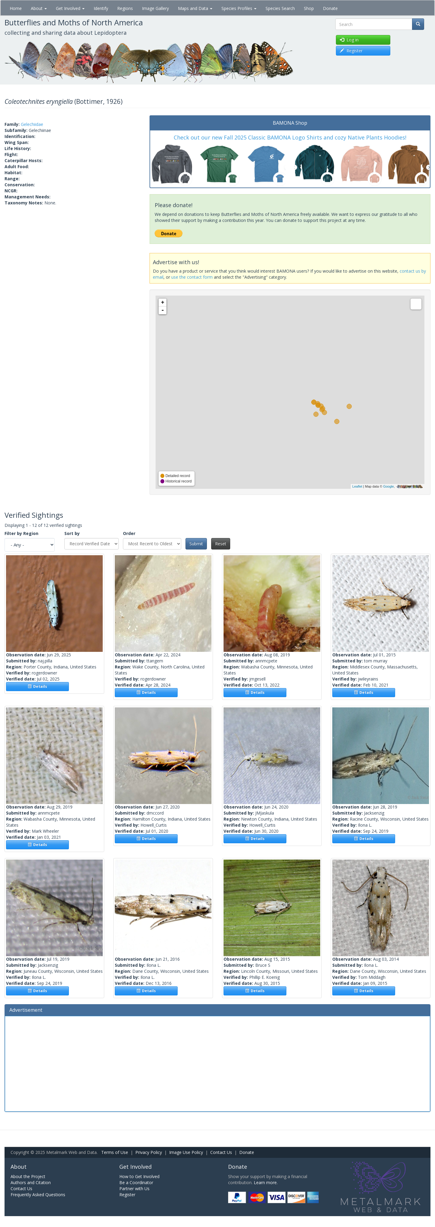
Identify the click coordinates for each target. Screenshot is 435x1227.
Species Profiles (238, 8)
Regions (125, 8)
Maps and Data (195, 8)
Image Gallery (155, 8)
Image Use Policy (186, 1152)
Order (129, 533)
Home (16, 8)
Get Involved (70, 8)
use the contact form (192, 277)
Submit (196, 543)
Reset (220, 543)
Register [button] (351, 50)
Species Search (280, 8)
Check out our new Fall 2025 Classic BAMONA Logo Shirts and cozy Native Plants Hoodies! (290, 137)
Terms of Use (114, 1152)
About (39, 8)
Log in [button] (349, 40)
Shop (309, 8)
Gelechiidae (32, 124)
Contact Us (221, 1152)
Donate (330, 8)
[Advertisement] (217, 1063)
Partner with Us (134, 1188)
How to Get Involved (139, 1176)
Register (127, 1194)
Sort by (72, 533)
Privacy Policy (148, 1152)
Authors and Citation (31, 1182)
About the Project (28, 1176)
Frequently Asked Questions (38, 1194)
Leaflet (357, 486)
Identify (101, 8)
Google (388, 486)
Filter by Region (21, 533)
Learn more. (266, 1182)
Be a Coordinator (136, 1182)
